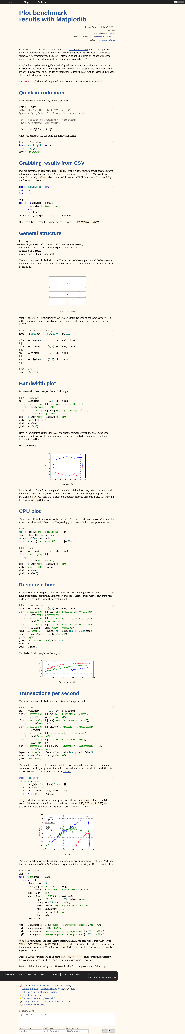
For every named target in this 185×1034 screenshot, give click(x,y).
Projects (42, 2)
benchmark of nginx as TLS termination (51, 966)
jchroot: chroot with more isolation (39, 992)
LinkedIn (34, 988)
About (11, 2)
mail (72, 988)
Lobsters (44, 988)
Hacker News (56, 988)
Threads (55, 985)
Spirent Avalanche (78, 49)
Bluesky (42, 974)
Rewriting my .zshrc (32, 995)
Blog (26, 2)
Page (71, 974)
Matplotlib (24, 65)
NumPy (67, 771)
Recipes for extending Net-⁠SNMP (39, 998)
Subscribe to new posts (33, 1004)
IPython (51, 100)
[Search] (178, 2)
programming (101, 36)
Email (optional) (48, 1028)
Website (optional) (72, 1028)
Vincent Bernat (107, 977)
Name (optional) (25, 1028)
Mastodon (31, 974)
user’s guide (88, 72)
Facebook (65, 985)
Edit (87, 974)
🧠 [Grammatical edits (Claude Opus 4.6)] (115, 977)
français (111, 33)
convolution (46, 806)
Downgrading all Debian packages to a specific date (47, 1001)
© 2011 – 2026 (93, 977)
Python (112, 36)
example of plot (108, 40)
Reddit (25, 988)
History (79, 974)
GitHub (21, 974)
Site (64, 974)
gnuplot (82, 68)
